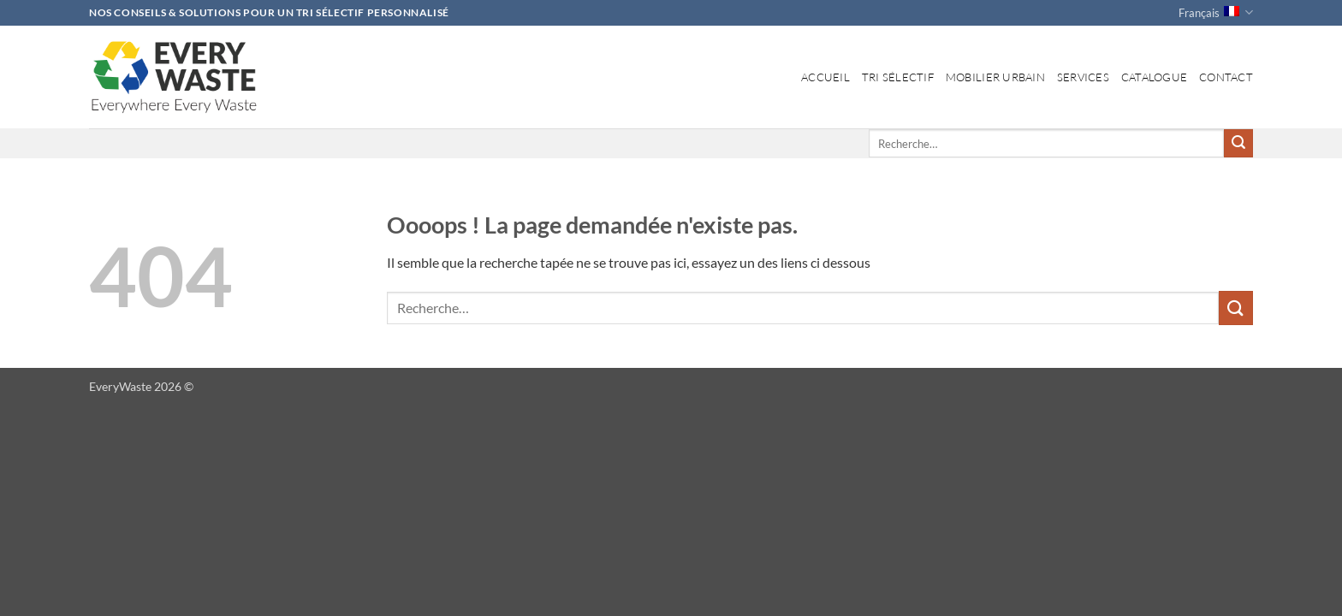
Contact (1226, 77)
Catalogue (1154, 77)
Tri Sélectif (898, 77)
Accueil (825, 77)
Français (1216, 12)
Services (1083, 77)
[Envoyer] (1238, 143)
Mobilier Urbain (995, 77)
